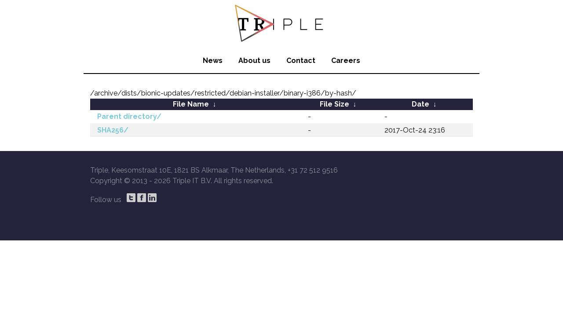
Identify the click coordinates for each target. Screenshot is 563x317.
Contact (300, 60)
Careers (345, 60)
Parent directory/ (129, 116)
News (213, 60)
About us (254, 60)
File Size (334, 104)
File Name (191, 104)
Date (420, 104)
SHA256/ (112, 130)
